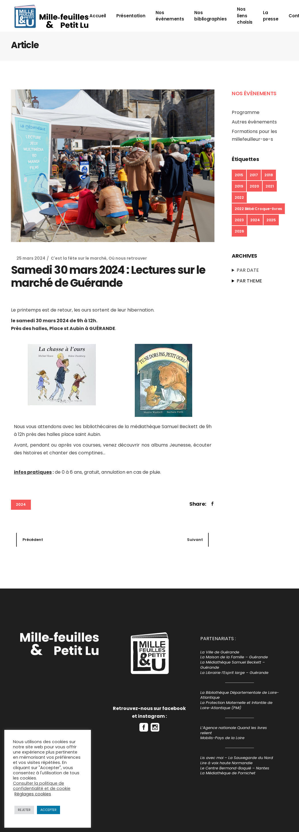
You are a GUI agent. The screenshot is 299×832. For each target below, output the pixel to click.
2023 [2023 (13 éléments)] (239, 220)
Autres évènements (254, 122)
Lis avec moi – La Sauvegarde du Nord (236, 757)
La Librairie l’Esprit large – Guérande (234, 672)
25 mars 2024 (30, 258)
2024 (21, 504)
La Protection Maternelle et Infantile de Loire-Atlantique (236, 705)
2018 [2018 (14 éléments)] (268, 175)
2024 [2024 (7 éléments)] (255, 220)
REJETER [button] (24, 809)
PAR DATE (248, 270)
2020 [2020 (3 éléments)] (254, 186)
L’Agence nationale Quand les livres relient (233, 730)
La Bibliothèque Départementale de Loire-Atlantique (239, 695)
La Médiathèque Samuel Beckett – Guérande (232, 664)
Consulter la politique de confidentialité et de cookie (41, 786)
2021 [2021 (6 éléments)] (270, 186)
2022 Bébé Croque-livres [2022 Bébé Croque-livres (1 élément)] (258, 208)
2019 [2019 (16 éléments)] (239, 186)
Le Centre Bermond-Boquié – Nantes (234, 768)
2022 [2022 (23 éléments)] (239, 197)
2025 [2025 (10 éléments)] (271, 220)
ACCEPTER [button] (48, 809)
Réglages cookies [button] (32, 794)
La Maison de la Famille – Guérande (234, 657)
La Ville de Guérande (219, 652)
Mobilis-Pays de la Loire (222, 738)
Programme (245, 112)
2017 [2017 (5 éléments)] (254, 175)
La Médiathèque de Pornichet (227, 773)
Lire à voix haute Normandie (226, 763)
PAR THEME (249, 281)
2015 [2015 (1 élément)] (239, 175)
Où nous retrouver (128, 258)
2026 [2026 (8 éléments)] (239, 231)
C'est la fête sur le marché (78, 258)
